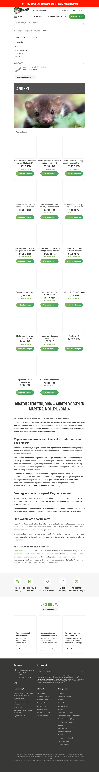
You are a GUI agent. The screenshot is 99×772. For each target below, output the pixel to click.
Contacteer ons (42, 715)
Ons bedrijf (41, 693)
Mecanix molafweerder (49, 380)
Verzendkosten (42, 700)
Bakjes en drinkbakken (66, 712)
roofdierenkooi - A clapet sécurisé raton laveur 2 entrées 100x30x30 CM (74, 206)
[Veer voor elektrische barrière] (18, 69)
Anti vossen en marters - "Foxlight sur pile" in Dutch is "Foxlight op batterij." (25, 249)
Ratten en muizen (21, 50)
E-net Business (36, 760)
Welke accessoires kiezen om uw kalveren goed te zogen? (24, 634)
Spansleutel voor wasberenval (25, 381)
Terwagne (18, 31)
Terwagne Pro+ (42, 703)
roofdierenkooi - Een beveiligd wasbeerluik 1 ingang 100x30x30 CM (49, 206)
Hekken (60, 709)
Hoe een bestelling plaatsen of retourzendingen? (24, 694)
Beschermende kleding (66, 722)
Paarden (61, 700)
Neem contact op (21, 551)
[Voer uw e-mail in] (61, 671)
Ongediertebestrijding (32, 31)
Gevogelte (61, 703)
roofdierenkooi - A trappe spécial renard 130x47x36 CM (73, 162)
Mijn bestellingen (20, 698)
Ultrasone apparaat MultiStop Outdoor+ (74, 249)
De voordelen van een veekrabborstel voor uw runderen (49, 634)
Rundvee (61, 693)
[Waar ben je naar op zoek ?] (49, 22)
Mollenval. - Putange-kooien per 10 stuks (25, 337)
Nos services (41, 706)
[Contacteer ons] (63, 10)
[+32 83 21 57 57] (79, 10)
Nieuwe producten (43, 712)
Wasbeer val (74, 336)
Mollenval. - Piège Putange (74, 292)
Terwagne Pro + (63, 744)
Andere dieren (63, 706)
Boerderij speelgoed (65, 738)
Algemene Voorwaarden (75, 754)
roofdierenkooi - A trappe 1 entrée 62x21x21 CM (25, 162)
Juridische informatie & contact (56, 754)
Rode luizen (19, 53)
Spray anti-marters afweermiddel (49, 293)
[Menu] (17, 16)
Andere (17, 56)
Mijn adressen (19, 707)
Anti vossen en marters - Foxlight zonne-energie (49, 249)
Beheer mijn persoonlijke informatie (23, 711)
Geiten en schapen (64, 696)
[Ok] (82, 671)
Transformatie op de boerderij (69, 715)
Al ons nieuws (48, 609)
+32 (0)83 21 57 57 (25, 677)
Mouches (18, 47)
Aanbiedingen (19, 63)
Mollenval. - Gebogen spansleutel (49, 337)
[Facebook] (16, 683)
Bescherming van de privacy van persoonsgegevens (53, 679)
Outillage (61, 725)
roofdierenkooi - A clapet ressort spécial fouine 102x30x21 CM (25, 206)
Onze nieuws (49, 604)
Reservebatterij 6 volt (25, 292)
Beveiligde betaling (44, 696)
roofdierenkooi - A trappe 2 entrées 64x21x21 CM (49, 162)
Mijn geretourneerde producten (21, 703)
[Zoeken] (82, 22)
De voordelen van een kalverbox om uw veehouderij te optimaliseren (74, 634)
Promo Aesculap (64, 741)
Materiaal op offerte (65, 731)
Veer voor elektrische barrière (34, 67)
